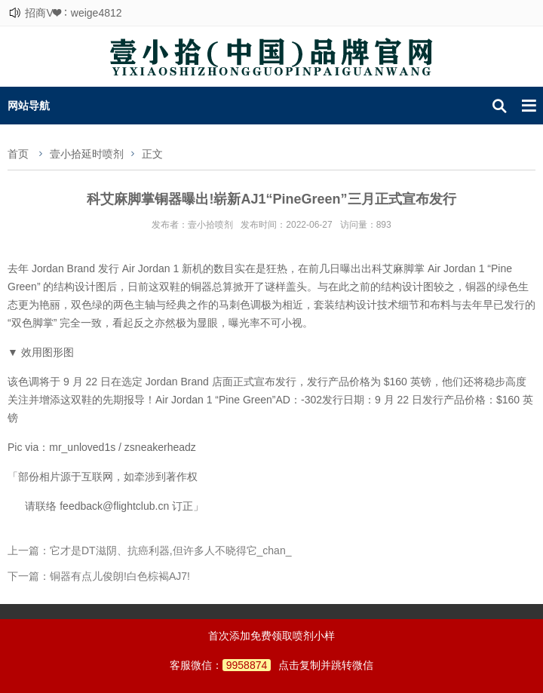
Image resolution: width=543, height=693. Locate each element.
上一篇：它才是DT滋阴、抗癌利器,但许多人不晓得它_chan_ (149, 550)
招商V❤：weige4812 (73, 13)
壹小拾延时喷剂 (87, 154)
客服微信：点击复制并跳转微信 (272, 665)
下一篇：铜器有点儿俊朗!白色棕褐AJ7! (99, 576)
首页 (18, 154)
